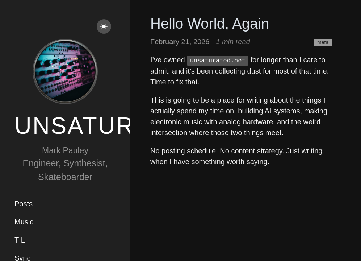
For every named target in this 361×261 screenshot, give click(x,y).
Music (23, 222)
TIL (19, 240)
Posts (23, 204)
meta (322, 42)
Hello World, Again (209, 24)
